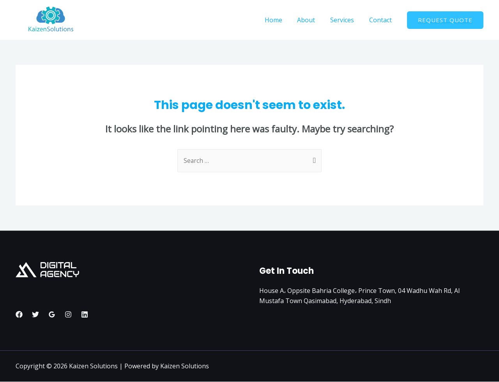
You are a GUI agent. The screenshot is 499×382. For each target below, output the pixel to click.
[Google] (51, 314)
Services (346, 20)
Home (282, 20)
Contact (381, 20)
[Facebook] (19, 314)
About (313, 20)
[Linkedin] (84, 314)
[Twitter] (35, 314)
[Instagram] (68, 314)
